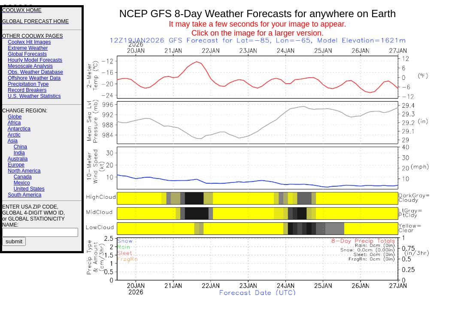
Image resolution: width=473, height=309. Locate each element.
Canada (23, 177)
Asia (13, 141)
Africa (14, 123)
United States (29, 189)
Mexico (22, 183)
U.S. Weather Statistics (34, 96)
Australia (18, 159)
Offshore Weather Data (34, 78)
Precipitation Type (28, 84)
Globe (14, 117)
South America (24, 195)
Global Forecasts (27, 54)
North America (24, 171)
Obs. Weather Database (35, 72)
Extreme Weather (28, 48)
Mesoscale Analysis (30, 66)
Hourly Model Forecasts (35, 60)
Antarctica (19, 129)
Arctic (14, 135)
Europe (16, 165)
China (20, 147)
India (19, 153)
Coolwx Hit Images (29, 42)
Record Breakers (27, 90)
